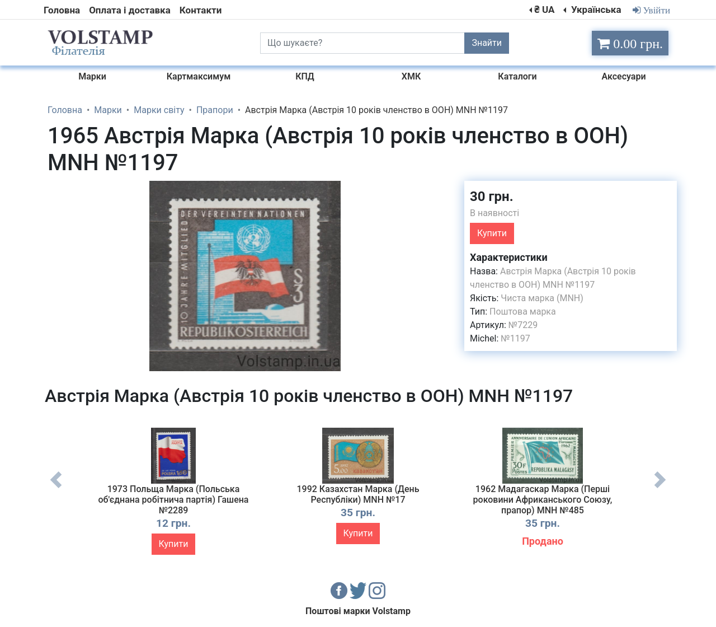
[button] (432, 191)
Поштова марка (522, 311)
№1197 (515, 338)
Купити (492, 233)
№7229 (523, 325)
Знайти (487, 43)
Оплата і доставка (130, 10)
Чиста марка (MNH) (542, 298)
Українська (595, 9)
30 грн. (492, 196)
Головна (62, 10)
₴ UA (544, 9)
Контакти (201, 10)
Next (660, 488)
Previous (56, 488)
